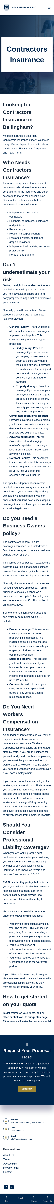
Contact (7, 1172)
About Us (8, 1155)
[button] (27, 1089)
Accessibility (10, 1163)
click (16, 1017)
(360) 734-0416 (17, 1131)
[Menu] (49, 7)
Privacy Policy (11, 1167)
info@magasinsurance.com (22, 1139)
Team (6, 1159)
